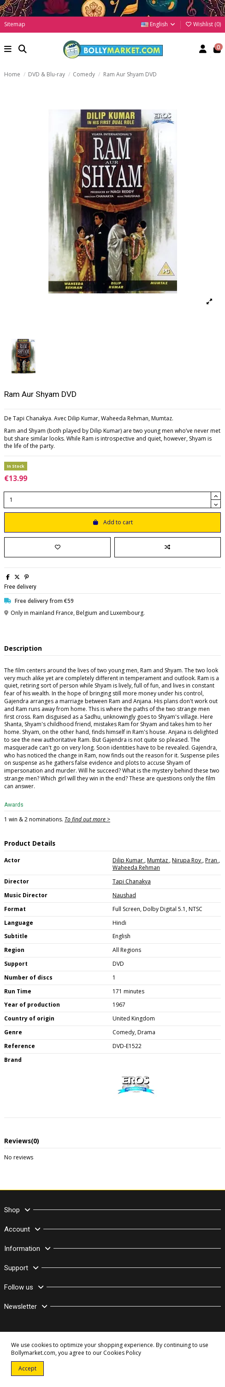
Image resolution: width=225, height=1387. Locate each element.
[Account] (203, 50)
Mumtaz (158, 860)
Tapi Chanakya (131, 881)
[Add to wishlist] (57, 547)
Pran (212, 860)
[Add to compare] (167, 547)
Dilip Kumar (128, 860)
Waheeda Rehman (136, 867)
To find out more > (87, 819)
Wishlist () (203, 24)
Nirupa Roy (187, 860)
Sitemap (14, 24)
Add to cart (112, 522)
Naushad (124, 895)
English (158, 24)
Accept (27, 1368)
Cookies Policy (122, 1353)
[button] (8, 50)
